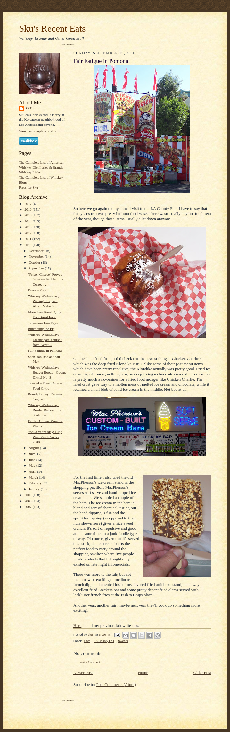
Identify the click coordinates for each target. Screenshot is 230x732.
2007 (28, 507)
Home (143, 672)
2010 (28, 245)
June (32, 460)
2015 (28, 215)
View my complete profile (37, 131)
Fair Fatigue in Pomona (45, 350)
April (33, 471)
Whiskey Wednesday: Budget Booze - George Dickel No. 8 (47, 372)
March (34, 477)
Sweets (123, 641)
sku (29, 108)
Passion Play (37, 290)
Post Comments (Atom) (116, 684)
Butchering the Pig (41, 329)
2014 (28, 221)
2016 (28, 209)
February (36, 483)
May (32, 465)
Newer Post (83, 672)
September (37, 268)
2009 (28, 495)
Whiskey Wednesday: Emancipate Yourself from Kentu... (45, 339)
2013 (28, 227)
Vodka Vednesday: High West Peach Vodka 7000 (45, 437)
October (35, 262)
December (37, 251)
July (32, 453)
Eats (87, 641)
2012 (28, 233)
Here (77, 625)
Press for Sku (28, 187)
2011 (28, 239)
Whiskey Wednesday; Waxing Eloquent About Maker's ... (43, 301)
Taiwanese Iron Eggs (43, 323)
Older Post (202, 672)
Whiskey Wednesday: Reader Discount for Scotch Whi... (45, 410)
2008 (28, 501)
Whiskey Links (30, 172)
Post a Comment (90, 662)
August (34, 448)
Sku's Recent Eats (52, 28)
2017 (28, 203)
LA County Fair (104, 641)
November (37, 256)
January (35, 489)
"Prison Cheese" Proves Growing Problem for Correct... (45, 279)
